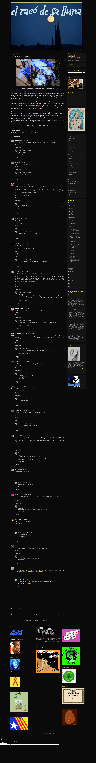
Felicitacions (70, 156)
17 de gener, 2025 (26, 494)
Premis (69, 179)
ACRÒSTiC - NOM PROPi (74, 233)
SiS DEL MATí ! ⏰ (73, 241)
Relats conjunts (71, 181)
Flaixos (69, 158)
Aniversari (70, 140)
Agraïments (70, 138)
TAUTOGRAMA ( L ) (73, 253)
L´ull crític (70, 167)
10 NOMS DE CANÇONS (74, 235)
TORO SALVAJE (18, 243)
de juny (71, 214)
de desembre (73, 205)
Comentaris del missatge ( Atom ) (41, 620)
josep (16, 387)
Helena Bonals (18, 546)
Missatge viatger (71, 172)
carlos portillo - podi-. (20, 410)
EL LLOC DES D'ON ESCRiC (75, 230)
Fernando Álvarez (19, 309)
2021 (70, 272)
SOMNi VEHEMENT (73, 223)
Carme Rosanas (19, 184)
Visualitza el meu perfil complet (74, 60)
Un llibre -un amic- (71, 192)
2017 (70, 277)
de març (72, 219)
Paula (19, 150)
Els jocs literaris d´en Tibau (73, 154)
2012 (70, 285)
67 (70, 226)
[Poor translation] (5, 743)
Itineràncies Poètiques (72, 163)
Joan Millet (17, 362)
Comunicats (70, 147)
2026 (70, 202)
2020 (70, 274)
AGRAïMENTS (72, 249)
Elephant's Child (18, 140)
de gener (72, 222)
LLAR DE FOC (72, 256)
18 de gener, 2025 (27, 533)
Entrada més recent (17, 615)
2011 (70, 286)
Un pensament (71, 194)
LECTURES (72, 227)
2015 (70, 280)
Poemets (70, 176)
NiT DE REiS (72, 257)
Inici (37, 615)
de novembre (73, 206)
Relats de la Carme (72, 183)
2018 (70, 276)
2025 (70, 204)
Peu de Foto (70, 174)
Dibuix (69, 152)
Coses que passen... (72, 151)
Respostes (18, 148)
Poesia (69, 178)
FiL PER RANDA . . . (73, 254)
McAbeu (17, 271)
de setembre (72, 209)
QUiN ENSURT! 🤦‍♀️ (73, 225)
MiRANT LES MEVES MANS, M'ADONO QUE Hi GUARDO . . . (75, 237)
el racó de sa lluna (45, 11)
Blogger (53, 733)
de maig (72, 216)
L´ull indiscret (21, 133)
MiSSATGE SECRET (73, 232)
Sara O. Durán (18, 494)
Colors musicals (71, 145)
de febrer (72, 220)
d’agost (71, 211)
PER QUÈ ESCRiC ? (73, 266)
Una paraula (70, 195)
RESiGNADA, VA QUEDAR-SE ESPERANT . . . (75, 247)
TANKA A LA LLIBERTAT (74, 239)
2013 (70, 283)
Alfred (16, 218)
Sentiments (70, 188)
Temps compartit (71, 190)
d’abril (71, 217)
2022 (70, 271)
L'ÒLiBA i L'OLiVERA (73, 242)
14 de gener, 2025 (27, 140)
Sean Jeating (18, 519)
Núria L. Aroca (18, 435)
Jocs (15, 133)
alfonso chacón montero (21, 568)
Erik (16, 469)
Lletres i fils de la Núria (31, 133)
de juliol (71, 213)
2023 (70, 269)
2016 (70, 279)
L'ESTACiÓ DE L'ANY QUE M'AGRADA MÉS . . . (74, 261)
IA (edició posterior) (72, 161)
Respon (16, 144)
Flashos (69, 160)
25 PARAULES (72, 263)
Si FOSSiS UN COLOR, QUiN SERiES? (75, 245)
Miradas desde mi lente (21, 334)
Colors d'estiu (71, 144)
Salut (69, 186)
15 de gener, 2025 (27, 150)
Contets (70, 149)
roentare (17, 162)
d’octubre (72, 208)
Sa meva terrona (71, 185)
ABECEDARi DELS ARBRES (75, 259)
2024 (70, 268)
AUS (71, 251)
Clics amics (70, 142)
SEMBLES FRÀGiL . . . (73, 264)
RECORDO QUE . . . (73, 229)
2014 (70, 282)
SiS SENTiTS (72, 250)
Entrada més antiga (58, 615)
